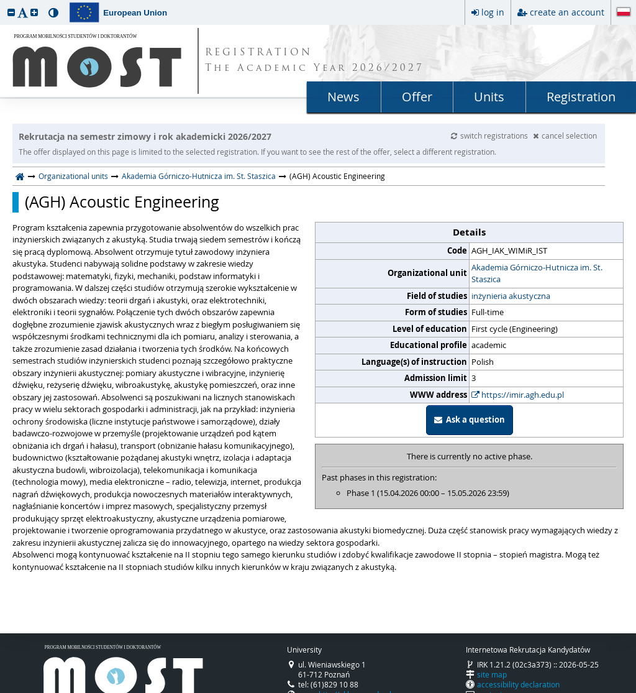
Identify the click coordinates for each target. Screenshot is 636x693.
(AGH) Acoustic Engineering (122, 202)
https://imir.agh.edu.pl (517, 394)
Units (489, 96)
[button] (11, 12)
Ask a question (469, 419)
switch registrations (490, 135)
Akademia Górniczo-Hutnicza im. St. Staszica (199, 176)
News (343, 96)
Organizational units (73, 176)
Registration (581, 96)
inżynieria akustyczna (510, 295)
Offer (417, 96)
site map (492, 674)
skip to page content (3, 3)
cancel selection (565, 135)
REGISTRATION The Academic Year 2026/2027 (314, 60)
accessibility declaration (518, 684)
